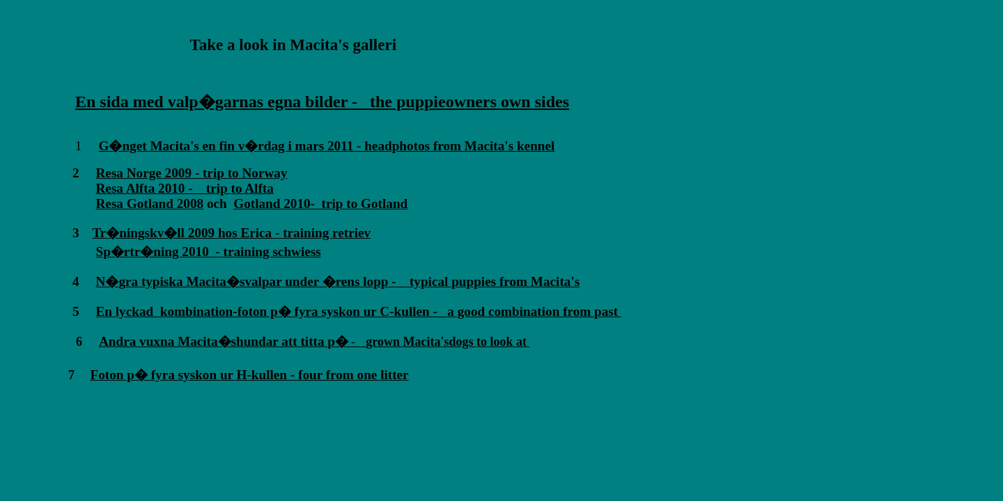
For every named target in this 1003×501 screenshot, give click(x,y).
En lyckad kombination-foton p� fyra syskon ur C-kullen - (266, 311)
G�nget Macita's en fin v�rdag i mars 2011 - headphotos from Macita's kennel (327, 145)
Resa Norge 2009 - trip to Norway (192, 173)
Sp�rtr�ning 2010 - (160, 251)
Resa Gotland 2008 (150, 203)
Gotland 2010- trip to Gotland (320, 203)
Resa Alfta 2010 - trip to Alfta (185, 188)
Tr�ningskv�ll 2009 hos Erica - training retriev (231, 232)
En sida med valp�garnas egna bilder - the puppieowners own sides (322, 102)
